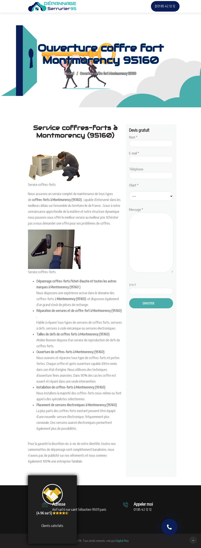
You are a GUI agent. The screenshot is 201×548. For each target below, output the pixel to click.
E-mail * (151, 156)
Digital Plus (122, 541)
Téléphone (151, 172)
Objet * (133, 185)
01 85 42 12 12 (165, 6)
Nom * (151, 140)
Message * (151, 240)
